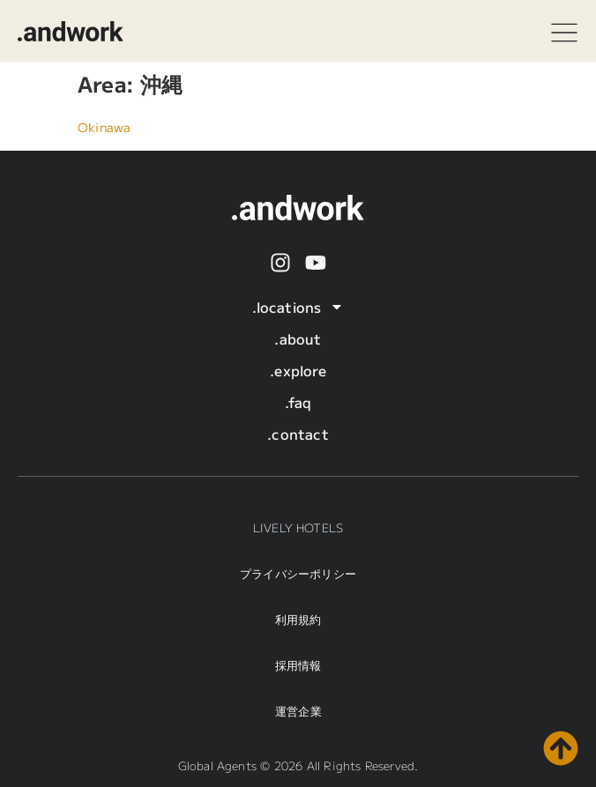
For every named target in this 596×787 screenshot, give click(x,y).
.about (297, 338)
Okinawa (104, 126)
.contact (298, 433)
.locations (298, 307)
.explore (298, 370)
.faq (298, 401)
